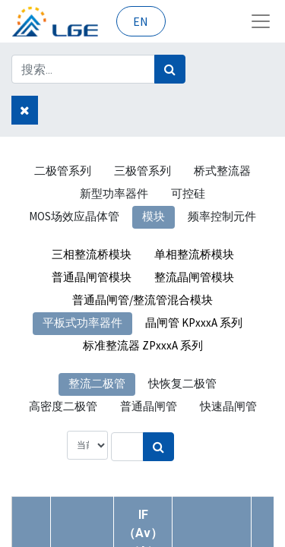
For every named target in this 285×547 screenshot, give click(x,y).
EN (140, 21)
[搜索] (169, 69)
